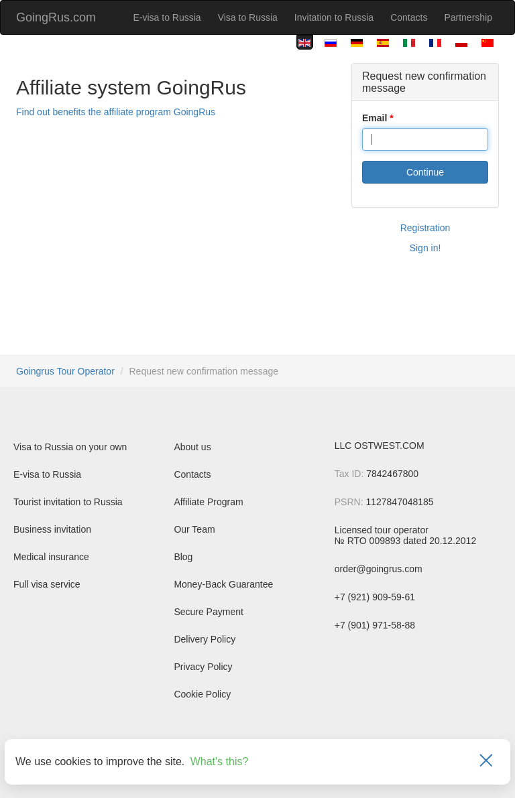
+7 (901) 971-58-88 (375, 625)
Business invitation (52, 529)
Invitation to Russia (334, 17)
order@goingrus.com (378, 568)
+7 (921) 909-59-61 (375, 597)
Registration (425, 227)
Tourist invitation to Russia (68, 501)
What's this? (219, 761)
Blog (183, 556)
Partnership (468, 17)
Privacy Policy (203, 666)
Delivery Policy (204, 639)
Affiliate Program (208, 501)
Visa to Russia (248, 17)
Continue (425, 172)
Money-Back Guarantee (223, 584)
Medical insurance (51, 556)
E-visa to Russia (167, 17)
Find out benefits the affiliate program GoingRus (115, 112)
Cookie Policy (202, 694)
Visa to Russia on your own (70, 447)
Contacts (408, 17)
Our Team (194, 529)
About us (192, 447)
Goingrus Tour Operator (65, 371)
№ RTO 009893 (368, 540)
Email (374, 118)
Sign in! (425, 248)
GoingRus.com (56, 17)
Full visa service (46, 584)
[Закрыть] (486, 762)
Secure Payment (208, 611)
